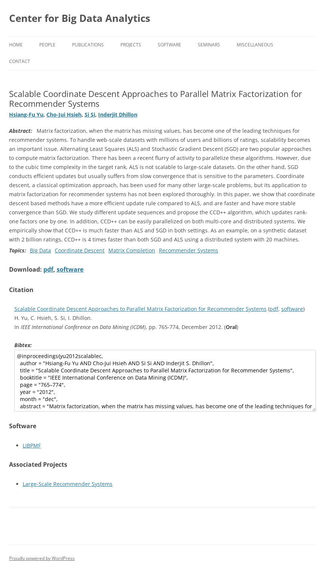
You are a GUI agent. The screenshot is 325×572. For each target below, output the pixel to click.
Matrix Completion (131, 250)
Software (169, 45)
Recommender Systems (188, 250)
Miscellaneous (255, 45)
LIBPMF (32, 445)
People (47, 45)
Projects (130, 45)
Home (16, 45)
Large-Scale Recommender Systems (67, 483)
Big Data (40, 250)
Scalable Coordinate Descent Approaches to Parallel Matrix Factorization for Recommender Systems (140, 308)
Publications (88, 45)
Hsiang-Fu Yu (26, 114)
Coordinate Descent (80, 250)
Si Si (90, 114)
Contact (19, 61)
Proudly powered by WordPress (42, 558)
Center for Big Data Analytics (79, 18)
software (70, 269)
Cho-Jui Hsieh (64, 114)
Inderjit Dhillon (117, 114)
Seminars (209, 45)
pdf (48, 269)
